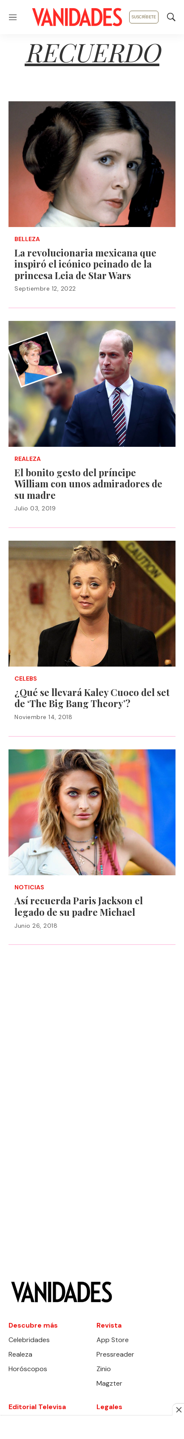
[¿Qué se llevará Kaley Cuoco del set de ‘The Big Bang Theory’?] (92, 604)
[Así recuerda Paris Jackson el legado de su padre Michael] (92, 812)
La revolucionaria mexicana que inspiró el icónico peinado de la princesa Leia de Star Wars (85, 264)
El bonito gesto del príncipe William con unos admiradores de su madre (88, 483)
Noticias (29, 887)
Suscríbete (144, 17)
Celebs (25, 678)
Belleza (27, 239)
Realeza (27, 459)
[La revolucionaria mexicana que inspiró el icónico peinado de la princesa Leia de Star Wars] (92, 164)
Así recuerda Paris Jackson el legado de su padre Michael (78, 906)
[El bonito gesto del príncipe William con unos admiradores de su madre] (92, 384)
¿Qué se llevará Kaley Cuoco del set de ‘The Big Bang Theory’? (92, 698)
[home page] (77, 17)
